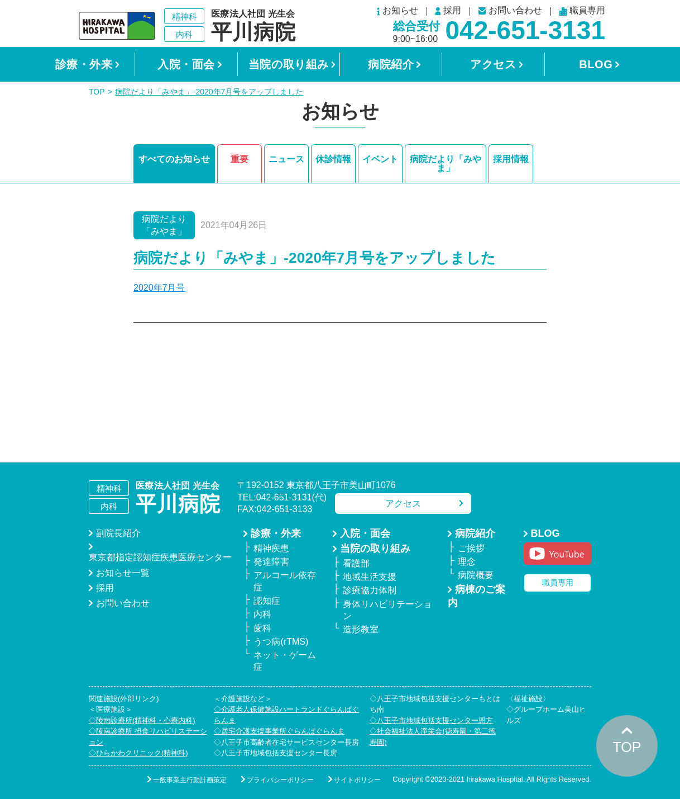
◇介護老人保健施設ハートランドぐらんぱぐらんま (286, 715)
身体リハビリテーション (387, 610)
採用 (448, 11)
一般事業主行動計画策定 (190, 780)
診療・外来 (84, 64)
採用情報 (511, 159)
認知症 (266, 601)
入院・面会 (186, 64)
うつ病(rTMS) (280, 641)
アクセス (493, 64)
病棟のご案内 (476, 596)
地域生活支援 (369, 576)
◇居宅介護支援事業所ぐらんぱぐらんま (279, 731)
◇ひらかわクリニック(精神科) (138, 753)
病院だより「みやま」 (445, 163)
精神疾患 (271, 548)
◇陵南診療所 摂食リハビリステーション (148, 736)
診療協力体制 (369, 590)
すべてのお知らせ (174, 159)
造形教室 (361, 629)
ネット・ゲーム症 (284, 661)
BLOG (595, 64)
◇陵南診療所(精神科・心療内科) (142, 720)
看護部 (356, 563)
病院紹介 (391, 64)
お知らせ (397, 11)
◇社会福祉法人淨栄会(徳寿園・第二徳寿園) (432, 736)
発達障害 (271, 561)
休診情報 (333, 159)
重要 (239, 159)
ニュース (286, 159)
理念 (467, 561)
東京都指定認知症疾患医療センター (160, 557)
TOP (97, 91)
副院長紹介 (118, 533)
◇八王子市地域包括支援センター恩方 (431, 720)
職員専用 (582, 11)
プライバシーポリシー (280, 780)
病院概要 (476, 575)
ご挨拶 (471, 548)
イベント (380, 159)
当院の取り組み (288, 64)
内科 (262, 614)
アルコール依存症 (284, 581)
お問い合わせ (510, 11)
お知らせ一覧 (123, 573)
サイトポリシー (357, 780)
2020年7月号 (159, 287)
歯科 (262, 628)
